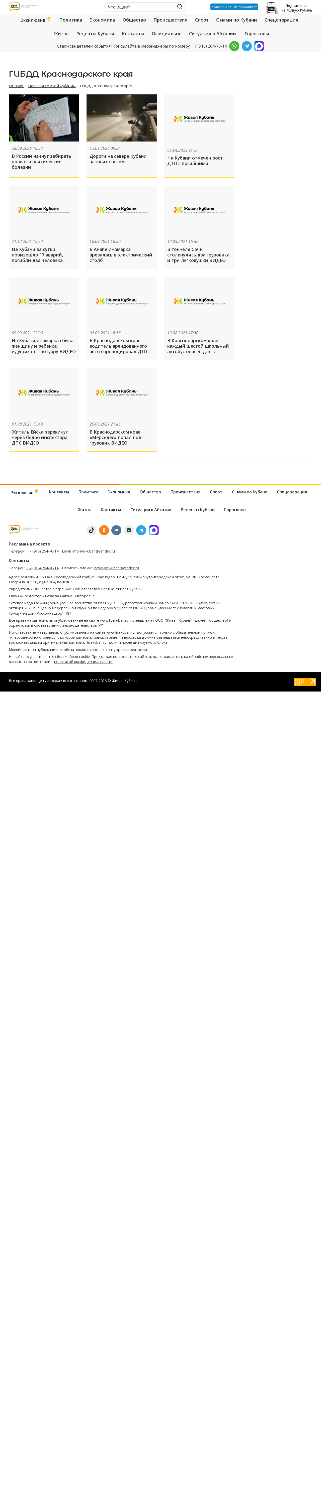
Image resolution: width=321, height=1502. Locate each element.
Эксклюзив (36, 20)
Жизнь (61, 34)
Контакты (133, 34)
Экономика (102, 20)
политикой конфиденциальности (83, 665)
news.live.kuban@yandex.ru (116, 571)
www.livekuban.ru (114, 623)
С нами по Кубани (236, 20)
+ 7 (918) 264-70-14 (42, 554)
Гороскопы (257, 34)
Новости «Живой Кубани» (52, 85)
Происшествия (170, 20)
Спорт (202, 20)
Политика (70, 20)
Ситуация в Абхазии (212, 34)
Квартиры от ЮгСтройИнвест (233, 7)
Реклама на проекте (29, 547)
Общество (134, 20)
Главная (16, 85)
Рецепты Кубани (95, 34)
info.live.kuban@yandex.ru (93, 554)
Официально (167, 34)
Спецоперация (281, 20)
